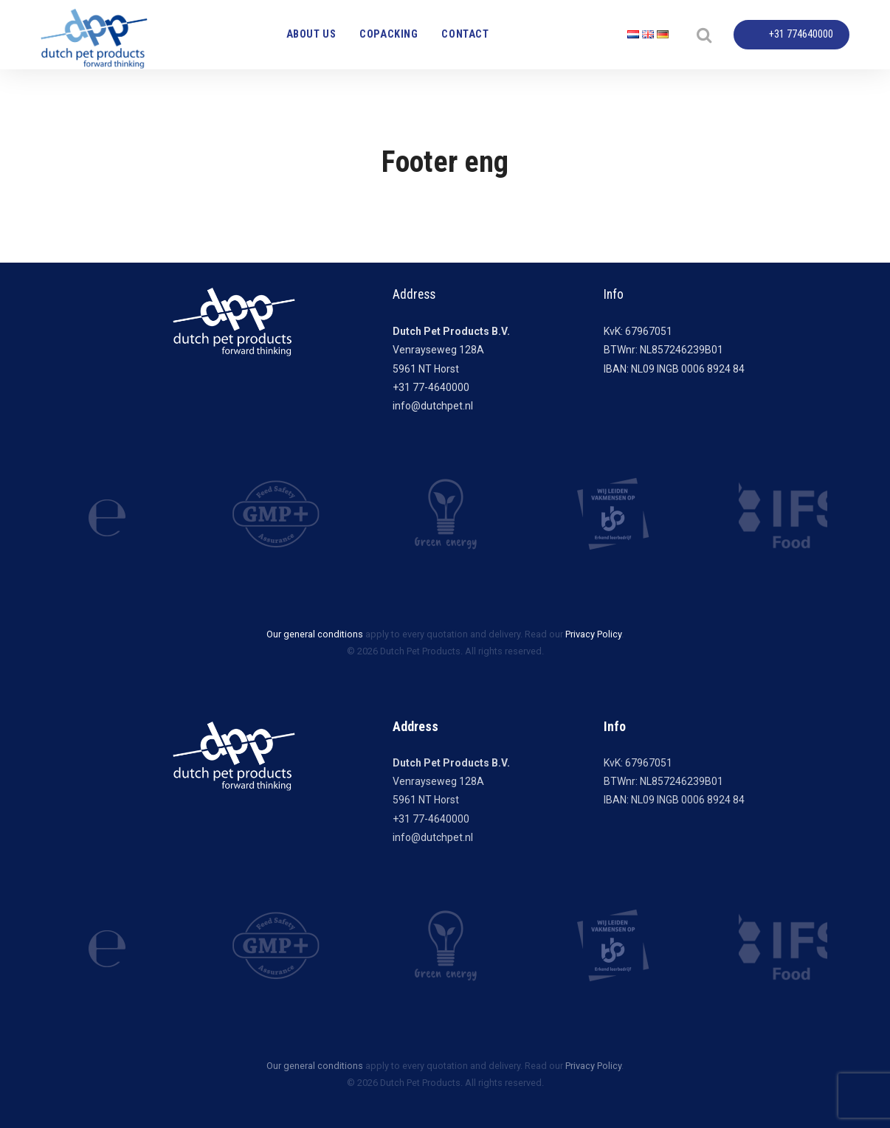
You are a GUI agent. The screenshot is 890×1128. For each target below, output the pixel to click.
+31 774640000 (801, 34)
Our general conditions (314, 634)
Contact (465, 34)
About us (311, 34)
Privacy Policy (593, 634)
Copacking (388, 34)
